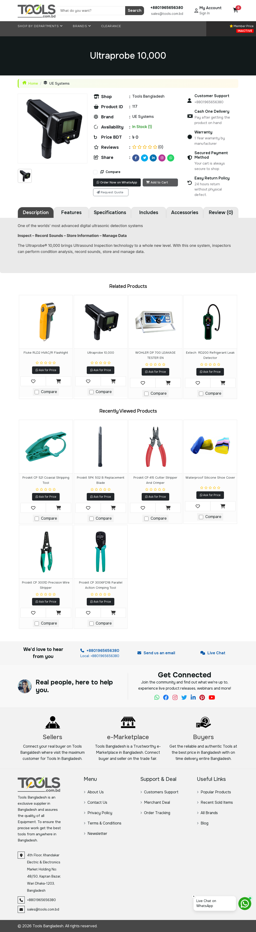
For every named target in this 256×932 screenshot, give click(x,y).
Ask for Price (46, 370)
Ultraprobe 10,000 (100, 353)
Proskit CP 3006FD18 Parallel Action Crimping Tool (100, 585)
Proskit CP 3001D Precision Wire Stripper (46, 585)
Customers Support (159, 792)
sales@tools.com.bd (167, 14)
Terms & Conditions (102, 823)
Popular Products (214, 792)
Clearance (111, 26)
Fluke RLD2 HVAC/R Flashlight (46, 353)
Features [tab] (71, 212)
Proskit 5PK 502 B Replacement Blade (100, 480)
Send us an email (156, 652)
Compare (110, 172)
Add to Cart (157, 182)
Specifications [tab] (110, 212)
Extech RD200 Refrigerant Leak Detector (210, 355)
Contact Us (95, 802)
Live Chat (212, 652)
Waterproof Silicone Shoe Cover (210, 478)
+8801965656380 (99, 650)
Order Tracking (155, 812)
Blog (202, 823)
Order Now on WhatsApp (117, 182)
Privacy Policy (98, 812)
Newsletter (95, 833)
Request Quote (110, 192)
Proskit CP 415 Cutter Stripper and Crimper (155, 480)
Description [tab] (36, 212)
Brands (82, 26)
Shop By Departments (40, 26)
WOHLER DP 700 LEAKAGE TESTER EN (155, 355)
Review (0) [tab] (221, 212)
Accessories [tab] (184, 212)
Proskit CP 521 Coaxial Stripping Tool (45, 480)
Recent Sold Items (215, 802)
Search (134, 10)
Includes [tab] (148, 212)
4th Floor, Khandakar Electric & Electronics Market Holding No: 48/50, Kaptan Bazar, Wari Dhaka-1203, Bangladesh (44, 873)
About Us (94, 792)
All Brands (207, 812)
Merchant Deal (155, 802)
